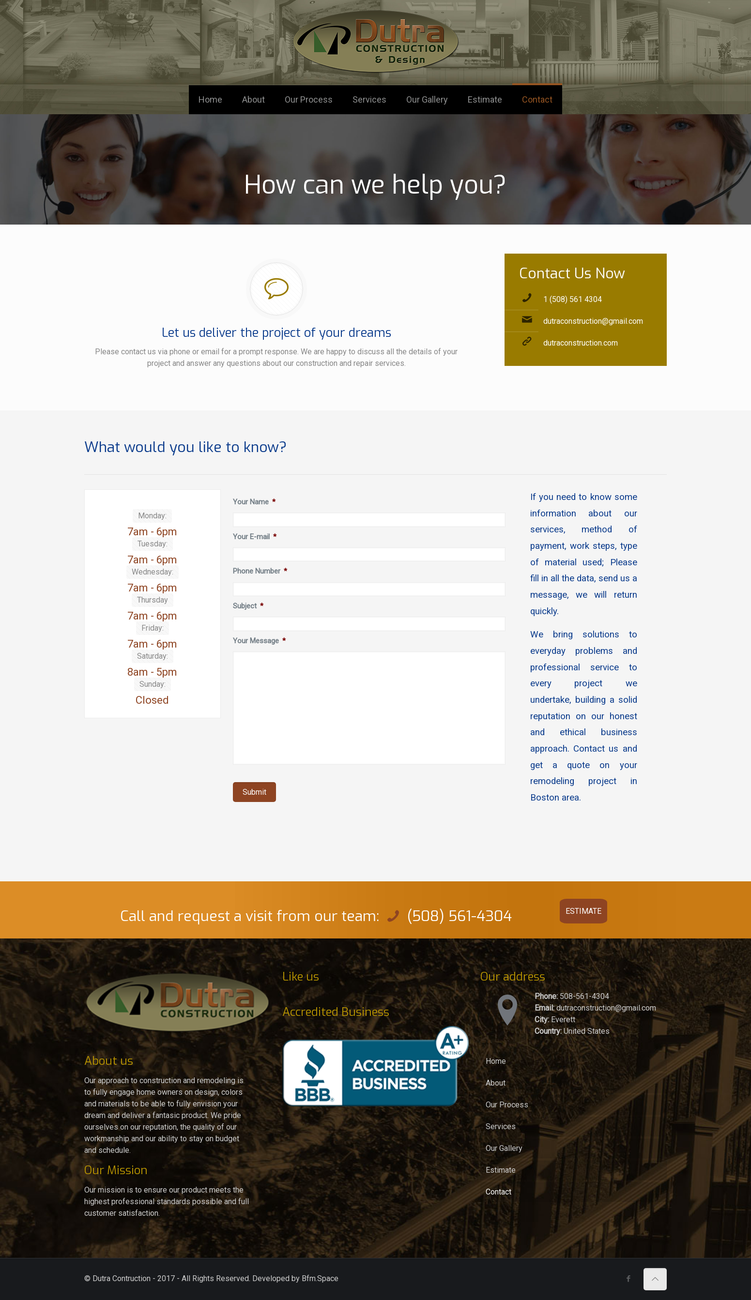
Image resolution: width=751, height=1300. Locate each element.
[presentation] (306, 826)
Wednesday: (152, 571)
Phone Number (260, 571)
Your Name (254, 502)
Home (496, 1061)
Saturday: (152, 656)
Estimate (501, 1170)
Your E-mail (255, 536)
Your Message (259, 640)
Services (501, 1126)
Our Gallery (504, 1148)
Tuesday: (153, 543)
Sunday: (152, 684)
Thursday (152, 600)
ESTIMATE (583, 911)
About (496, 1083)
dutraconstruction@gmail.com (593, 321)
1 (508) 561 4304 (572, 299)
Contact (498, 1191)
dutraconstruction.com (580, 343)
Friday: (152, 628)
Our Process (507, 1104)
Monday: (152, 515)
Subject (248, 606)
